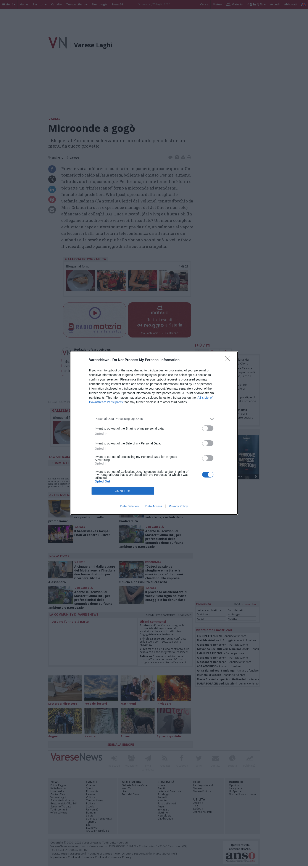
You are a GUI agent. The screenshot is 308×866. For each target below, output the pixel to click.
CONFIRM (123, 490)
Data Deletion (129, 506)
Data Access (153, 506)
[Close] (229, 360)
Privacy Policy (178, 506)
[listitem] (154, 419)
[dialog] (154, 433)
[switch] (207, 428)
